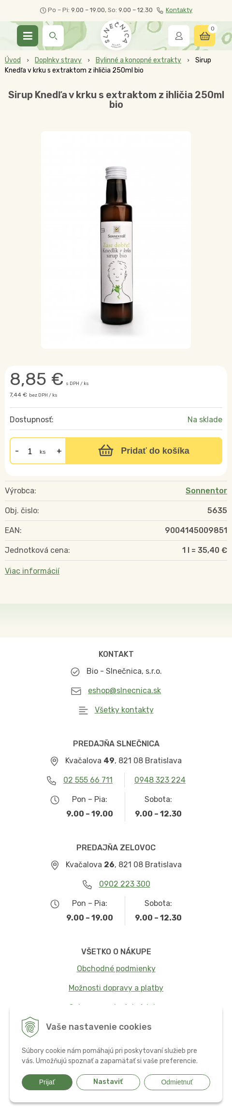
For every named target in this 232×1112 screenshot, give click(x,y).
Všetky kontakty (124, 709)
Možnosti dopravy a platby (116, 988)
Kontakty (174, 10)
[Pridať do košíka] (143, 450)
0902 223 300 (124, 884)
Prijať (47, 1082)
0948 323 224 (160, 780)
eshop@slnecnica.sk (124, 690)
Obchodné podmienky (116, 968)
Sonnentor (206, 490)
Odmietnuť (177, 1082)
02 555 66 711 (88, 780)
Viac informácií (32, 571)
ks (43, 451)
